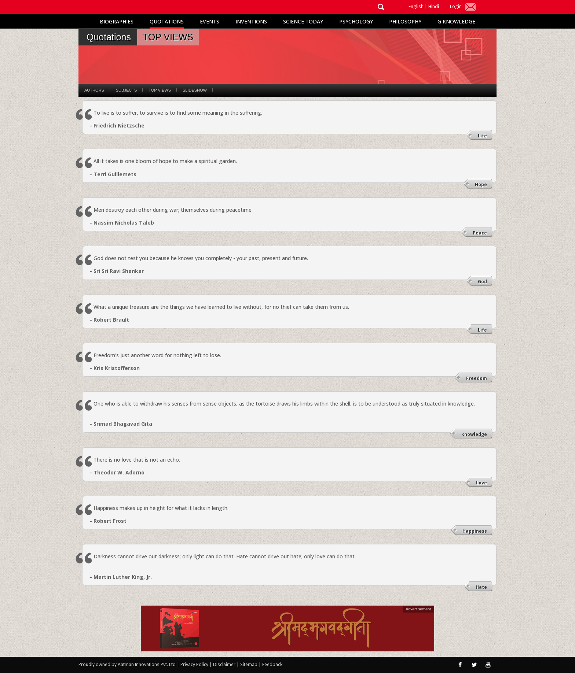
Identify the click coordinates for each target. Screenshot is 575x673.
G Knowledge (456, 21)
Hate (481, 587)
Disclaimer (224, 664)
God (482, 281)
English (416, 6)
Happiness (474, 531)
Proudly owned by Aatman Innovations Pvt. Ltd (127, 664)
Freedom (476, 378)
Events (209, 21)
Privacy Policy (194, 664)
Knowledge (474, 434)
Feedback (272, 664)
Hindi (433, 6)
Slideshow (195, 90)
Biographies (116, 21)
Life (482, 136)
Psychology (356, 21)
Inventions (251, 21)
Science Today (303, 21)
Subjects (126, 90)
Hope (481, 184)
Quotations (167, 21)
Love (481, 483)
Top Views (160, 90)
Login (456, 6)
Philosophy (405, 21)
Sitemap (249, 664)
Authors (94, 90)
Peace (480, 233)
